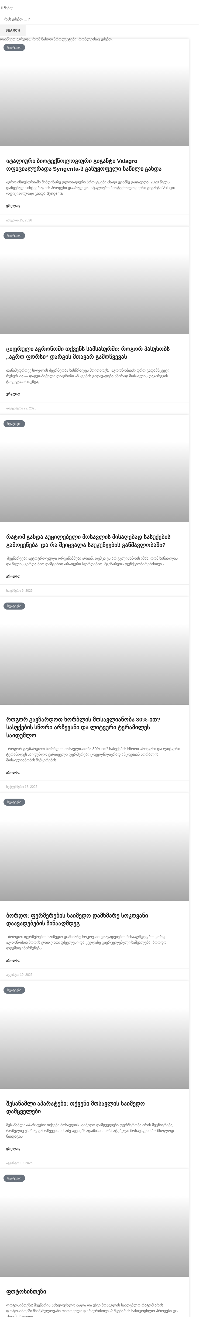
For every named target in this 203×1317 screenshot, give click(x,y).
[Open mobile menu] (7, 8)
